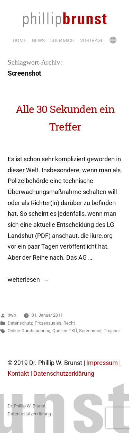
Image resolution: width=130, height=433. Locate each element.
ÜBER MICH (62, 40)
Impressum (102, 362)
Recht (69, 323)
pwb (12, 315)
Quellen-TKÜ (64, 330)
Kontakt (18, 373)
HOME (19, 40)
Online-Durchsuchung (29, 330)
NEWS (38, 40)
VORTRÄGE (92, 40)
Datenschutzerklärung (63, 373)
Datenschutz (20, 323)
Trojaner (112, 330)
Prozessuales (48, 323)
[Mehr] (113, 41)
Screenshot (90, 330)
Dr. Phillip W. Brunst (26, 405)
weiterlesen (24, 279)
